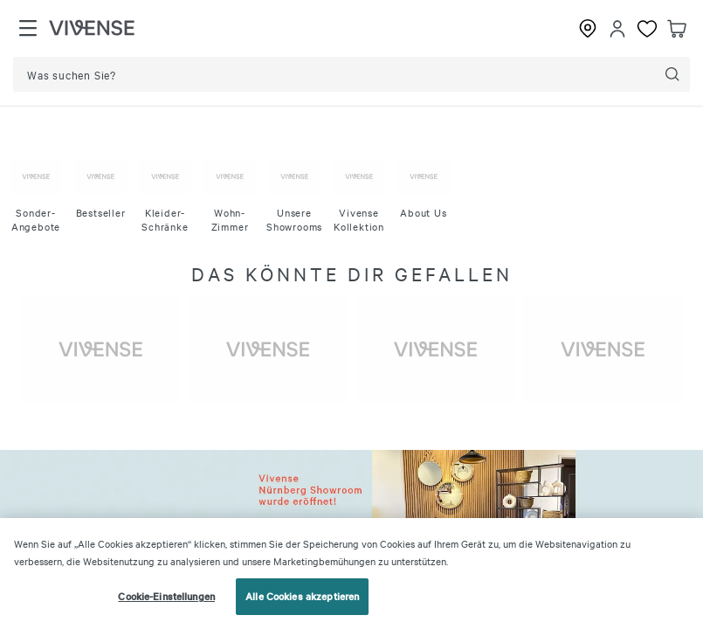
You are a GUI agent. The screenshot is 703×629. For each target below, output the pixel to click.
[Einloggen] (617, 29)
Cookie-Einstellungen (166, 596)
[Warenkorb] (677, 29)
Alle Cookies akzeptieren (302, 596)
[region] (351, 573)
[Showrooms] (588, 29)
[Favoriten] (647, 29)
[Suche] (672, 74)
